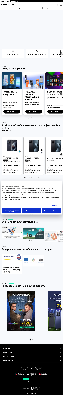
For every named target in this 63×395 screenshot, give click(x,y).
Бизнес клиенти (15, 1)
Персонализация (31, 210)
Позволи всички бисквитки (51, 210)
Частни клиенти (5, 1)
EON (34, 8)
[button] (61, 53)
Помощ (46, 8)
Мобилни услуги (19, 8)
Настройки (55, 205)
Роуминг (40, 8)
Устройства (28, 8)
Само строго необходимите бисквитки (11, 210)
